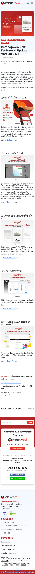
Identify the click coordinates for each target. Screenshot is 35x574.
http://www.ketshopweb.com (11, 383)
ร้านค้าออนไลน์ (5, 542)
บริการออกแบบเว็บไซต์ (8, 549)
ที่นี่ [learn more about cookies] (6, 566)
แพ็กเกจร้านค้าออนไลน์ (8, 546)
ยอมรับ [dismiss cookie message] (17, 570)
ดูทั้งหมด (31, 409)
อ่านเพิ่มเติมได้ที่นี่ (9, 140)
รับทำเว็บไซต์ (9, 553)
